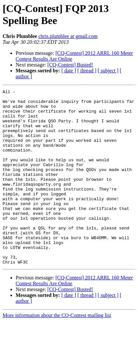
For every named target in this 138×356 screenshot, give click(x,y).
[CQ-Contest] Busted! (70, 65)
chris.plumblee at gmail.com (67, 36)
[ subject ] (108, 70)
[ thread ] (86, 70)
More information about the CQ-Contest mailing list (57, 350)
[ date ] (68, 70)
